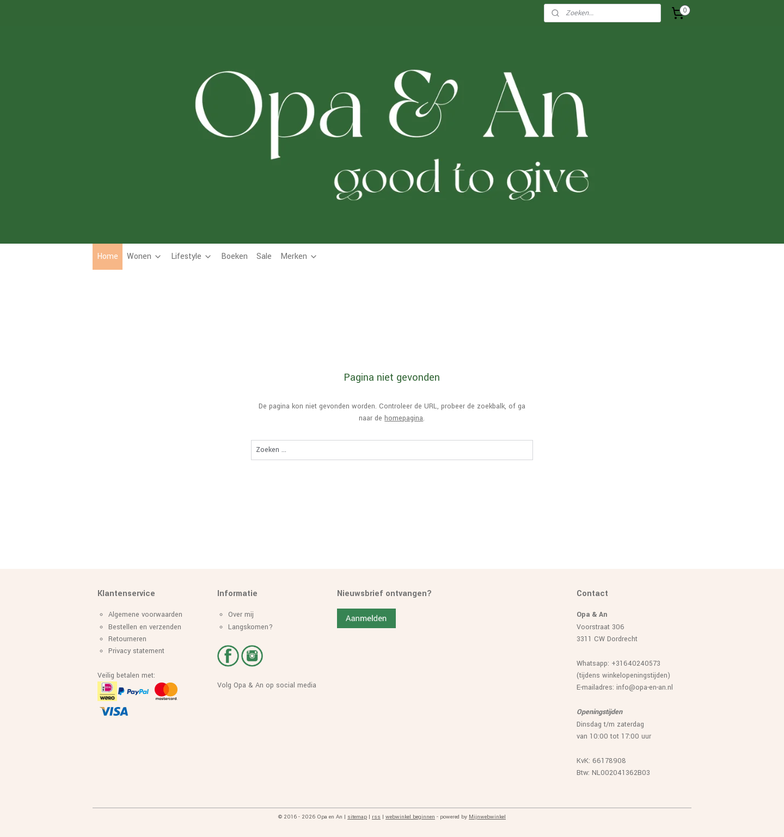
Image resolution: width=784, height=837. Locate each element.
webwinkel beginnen (410, 817)
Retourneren (127, 639)
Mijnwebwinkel (487, 817)
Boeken (234, 256)
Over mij (241, 614)
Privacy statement (136, 651)
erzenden (166, 627)
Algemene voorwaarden (145, 614)
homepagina (403, 418)
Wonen (144, 256)
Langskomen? (250, 627)
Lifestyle (191, 256)
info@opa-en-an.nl (644, 687)
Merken (299, 256)
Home (107, 256)
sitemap (357, 817)
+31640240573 (635, 663)
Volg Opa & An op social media (266, 685)
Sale (264, 256)
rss (376, 817)
